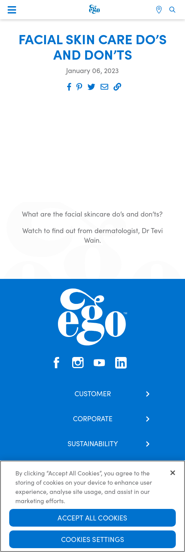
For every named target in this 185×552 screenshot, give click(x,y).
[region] (92, 506)
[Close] (172, 472)
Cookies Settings (92, 539)
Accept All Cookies (92, 517)
